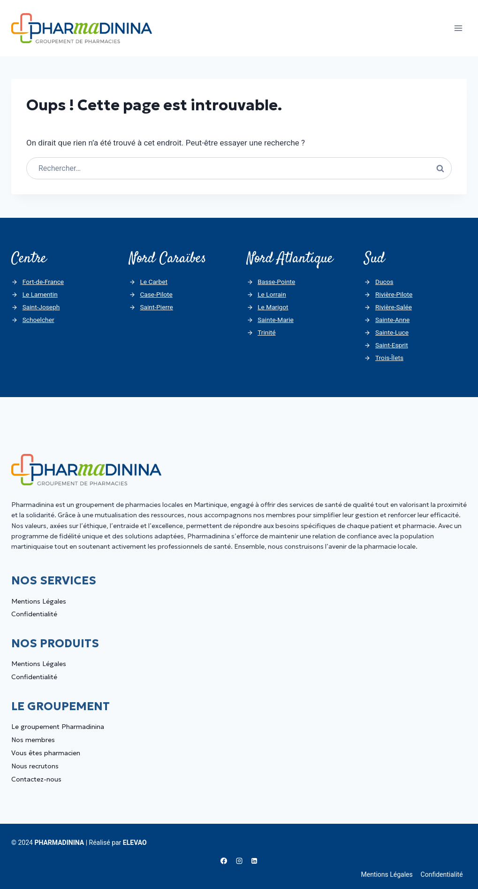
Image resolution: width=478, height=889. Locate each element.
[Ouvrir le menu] (458, 28)
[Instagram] (239, 861)
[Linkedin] (254, 861)
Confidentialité (34, 614)
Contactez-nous (36, 779)
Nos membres (33, 740)
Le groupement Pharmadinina (57, 727)
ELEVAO (135, 842)
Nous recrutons (35, 766)
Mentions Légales (38, 601)
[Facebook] (223, 861)
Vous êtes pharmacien (45, 753)
